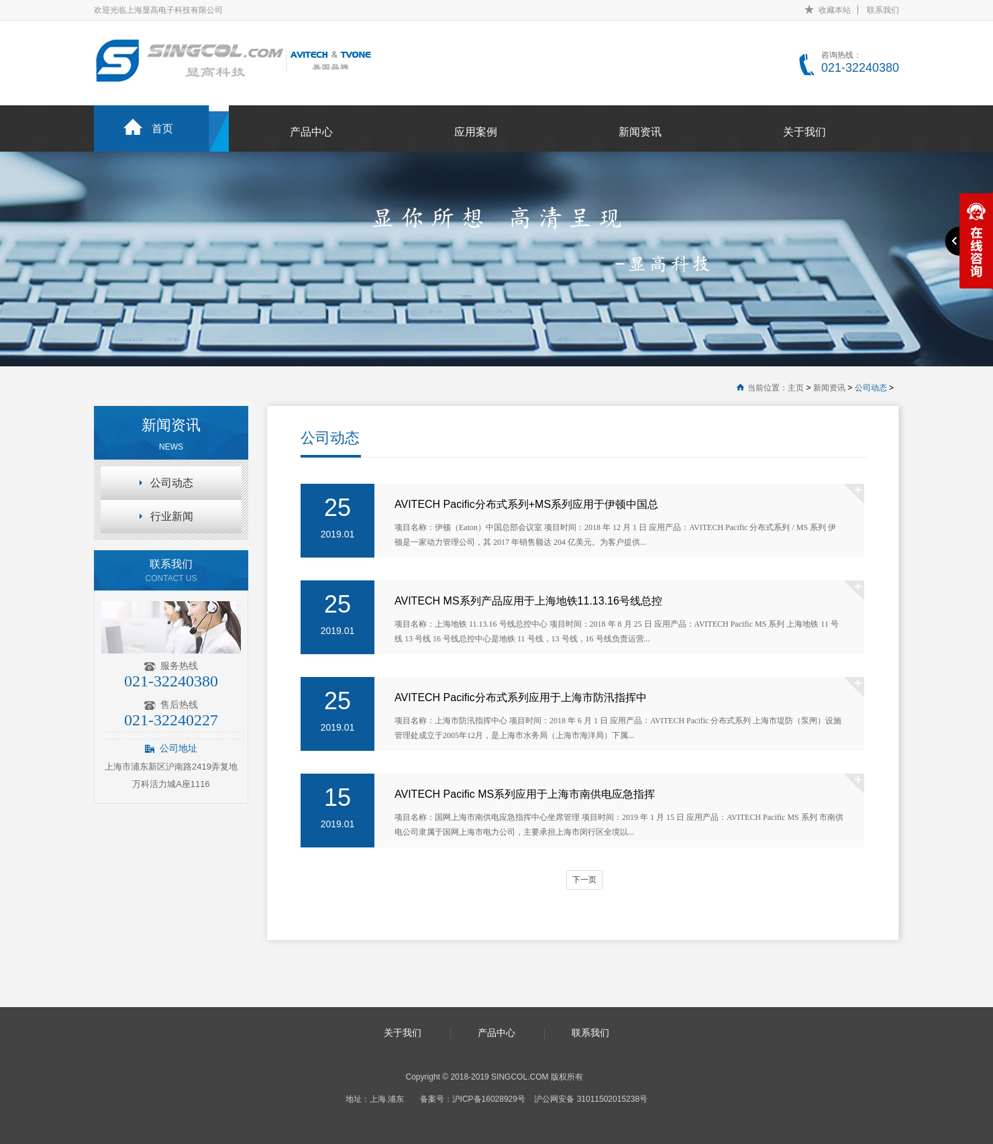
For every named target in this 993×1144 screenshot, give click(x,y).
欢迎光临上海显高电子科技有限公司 (158, 10)
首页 (162, 128)
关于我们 (804, 132)
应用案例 (475, 132)
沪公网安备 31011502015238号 (590, 1099)
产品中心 (311, 132)
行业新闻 (171, 516)
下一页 (584, 879)
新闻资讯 (640, 132)
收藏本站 (835, 10)
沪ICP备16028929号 (488, 1099)
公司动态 (871, 388)
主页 (796, 388)
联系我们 (883, 10)
